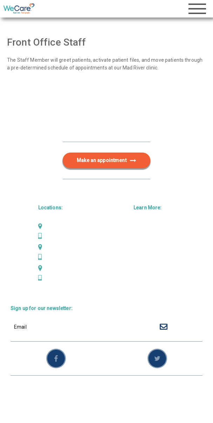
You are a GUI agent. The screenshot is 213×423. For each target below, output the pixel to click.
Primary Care (149, 226)
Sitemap (152, 390)
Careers (142, 283)
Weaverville (57, 268)
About (140, 260)
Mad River (55, 226)
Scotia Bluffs (59, 247)
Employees (179, 390)
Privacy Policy (121, 390)
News (139, 271)
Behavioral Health (154, 249)
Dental (140, 237)
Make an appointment (106, 160)
